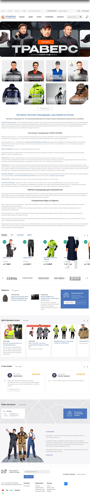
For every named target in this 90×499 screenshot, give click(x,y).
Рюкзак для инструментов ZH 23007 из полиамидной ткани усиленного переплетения (19, 298)
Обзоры (49, 491)
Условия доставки (40, 489)
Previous (84, 235)
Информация (39, 483)
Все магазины (22, 404)
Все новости (15, 290)
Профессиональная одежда (8, 122)
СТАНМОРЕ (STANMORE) (8, 182)
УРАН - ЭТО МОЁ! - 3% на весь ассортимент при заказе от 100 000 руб (39, 345)
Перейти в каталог (45, 108)
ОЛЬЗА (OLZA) (5, 165)
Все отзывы (18, 366)
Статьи (49, 485)
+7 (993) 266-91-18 (14, 415)
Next (87, 235)
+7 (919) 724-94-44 (51, 10)
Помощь (49, 483)
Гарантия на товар (40, 491)
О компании (27, 485)
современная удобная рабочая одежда (36, 142)
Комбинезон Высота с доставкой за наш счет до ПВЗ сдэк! (63, 342)
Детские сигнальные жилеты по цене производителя (12, 344)
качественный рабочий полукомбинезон (25, 175)
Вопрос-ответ (50, 487)
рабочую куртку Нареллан (57, 175)
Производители (51, 489)
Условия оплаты (39, 487)
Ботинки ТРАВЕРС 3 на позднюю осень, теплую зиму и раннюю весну (50, 298)
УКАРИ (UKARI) (5, 179)
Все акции (25, 320)
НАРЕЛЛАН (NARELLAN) (7, 173)
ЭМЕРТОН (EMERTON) (7, 149)
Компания (27, 483)
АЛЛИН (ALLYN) (5, 158)
